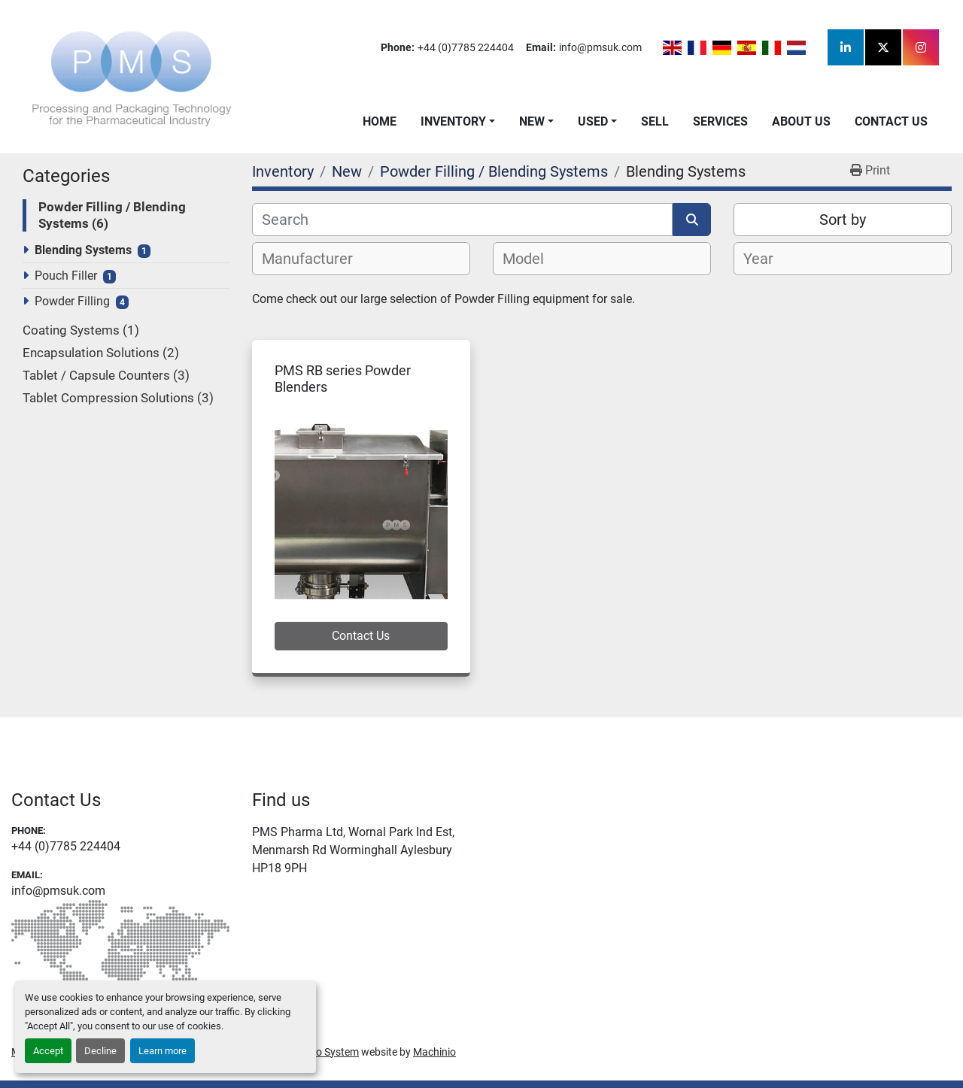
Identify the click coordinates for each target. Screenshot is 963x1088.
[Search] (462, 219)
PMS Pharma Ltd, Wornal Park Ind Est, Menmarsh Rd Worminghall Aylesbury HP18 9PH (353, 850)
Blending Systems (83, 250)
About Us (801, 121)
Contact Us (891, 121)
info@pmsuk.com (600, 47)
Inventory (453, 121)
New (532, 121)
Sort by (842, 220)
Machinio (434, 1052)
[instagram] (921, 47)
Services (720, 121)
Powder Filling (72, 301)
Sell (655, 121)
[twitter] (883, 47)
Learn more (162, 1050)
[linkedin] (846, 47)
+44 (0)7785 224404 (466, 47)
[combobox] (361, 258)
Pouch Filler (66, 275)
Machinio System (319, 1052)
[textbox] (315, 258)
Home (379, 121)
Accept (48, 1050)
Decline (100, 1050)
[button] (458, 122)
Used (593, 121)
